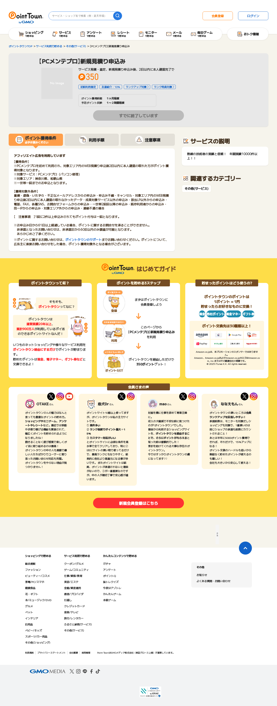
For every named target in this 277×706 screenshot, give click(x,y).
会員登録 (218, 16)
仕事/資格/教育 (73, 576)
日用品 (29, 624)
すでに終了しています (138, 115)
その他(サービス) (196, 188)
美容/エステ (71, 582)
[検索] (117, 16)
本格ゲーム (109, 600)
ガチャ (107, 563)
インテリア (31, 618)
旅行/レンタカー (74, 618)
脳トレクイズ (111, 582)
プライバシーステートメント (51, 652)
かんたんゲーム (112, 594)
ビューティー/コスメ (37, 576)
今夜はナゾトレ (112, 588)
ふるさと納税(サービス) (78, 624)
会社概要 (73, 652)
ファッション (33, 569)
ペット (29, 612)
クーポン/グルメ (74, 563)
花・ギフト (31, 594)
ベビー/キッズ (33, 630)
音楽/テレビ (71, 612)
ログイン (253, 16)
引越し (68, 600)
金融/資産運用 (72, 588)
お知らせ (201, 575)
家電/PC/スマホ (34, 582)
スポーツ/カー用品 (36, 636)
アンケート (109, 569)
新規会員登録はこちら (138, 503)
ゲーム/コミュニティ (76, 569)
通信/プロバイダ (74, 594)
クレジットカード (74, 606)
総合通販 (30, 563)
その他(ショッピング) (37, 642)
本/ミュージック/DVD (38, 600)
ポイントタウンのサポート (83, 239)
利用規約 (29, 652)
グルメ (29, 606)
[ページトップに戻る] (245, 548)
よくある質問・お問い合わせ (213, 581)
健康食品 (30, 588)
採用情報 (86, 652)
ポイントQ (109, 576)
